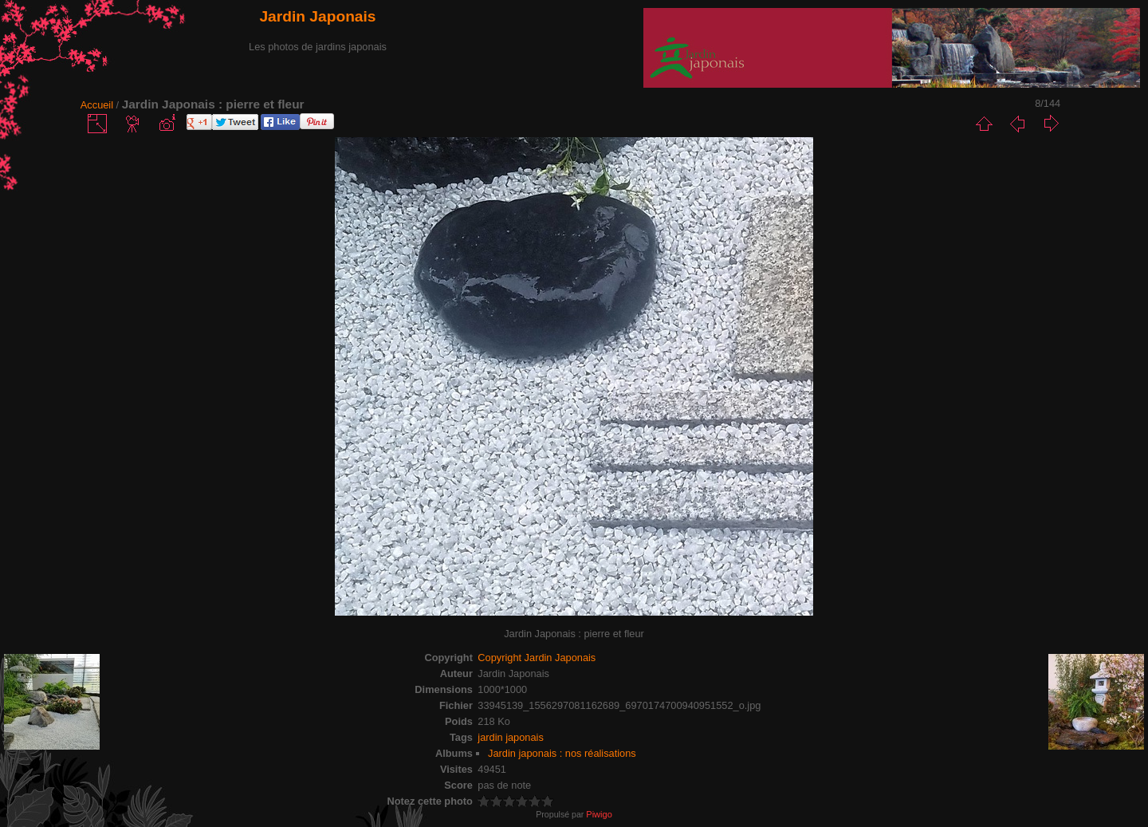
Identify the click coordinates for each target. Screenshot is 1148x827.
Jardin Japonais (317, 16)
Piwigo (598, 814)
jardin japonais (511, 737)
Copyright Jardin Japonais (537, 658)
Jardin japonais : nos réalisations (562, 753)
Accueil (97, 105)
